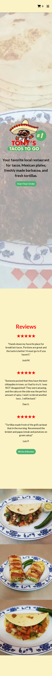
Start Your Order (26, 183)
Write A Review (26, 451)
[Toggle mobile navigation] (48, 6)
